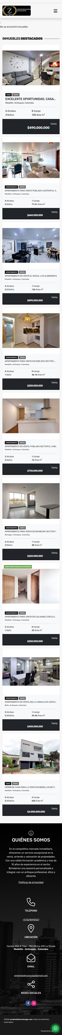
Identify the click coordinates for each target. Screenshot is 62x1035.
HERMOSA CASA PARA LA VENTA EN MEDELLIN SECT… (30, 787)
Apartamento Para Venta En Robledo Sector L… (30, 361)
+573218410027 (31, 919)
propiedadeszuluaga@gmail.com (31, 975)
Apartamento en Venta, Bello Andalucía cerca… (31, 702)
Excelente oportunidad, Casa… (30, 99)
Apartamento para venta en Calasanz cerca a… (30, 617)
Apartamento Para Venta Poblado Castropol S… (31, 190)
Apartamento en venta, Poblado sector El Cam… (31, 446)
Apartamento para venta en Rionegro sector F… (31, 531)
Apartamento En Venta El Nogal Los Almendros (31, 276)
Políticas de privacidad (31, 882)
